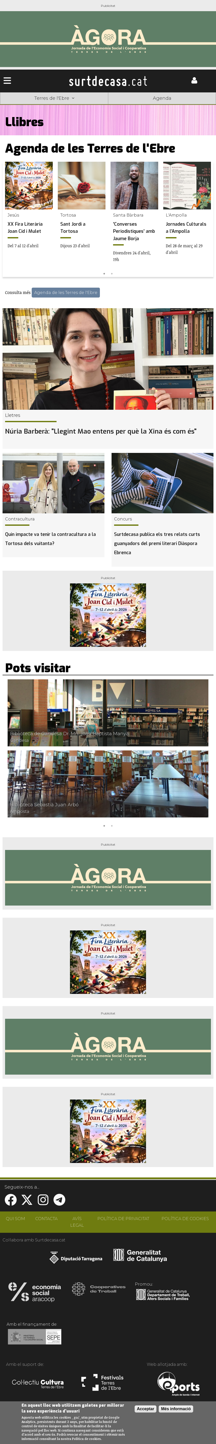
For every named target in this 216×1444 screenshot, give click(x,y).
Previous (9, 219)
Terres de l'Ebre (54, 98)
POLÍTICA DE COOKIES (185, 1218)
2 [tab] (111, 273)
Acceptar (145, 1409)
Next (207, 219)
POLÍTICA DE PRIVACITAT (123, 1218)
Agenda (162, 98)
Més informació (176, 1409)
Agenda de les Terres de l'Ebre (65, 292)
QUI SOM (15, 1218)
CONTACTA (46, 1218)
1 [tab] (104, 273)
